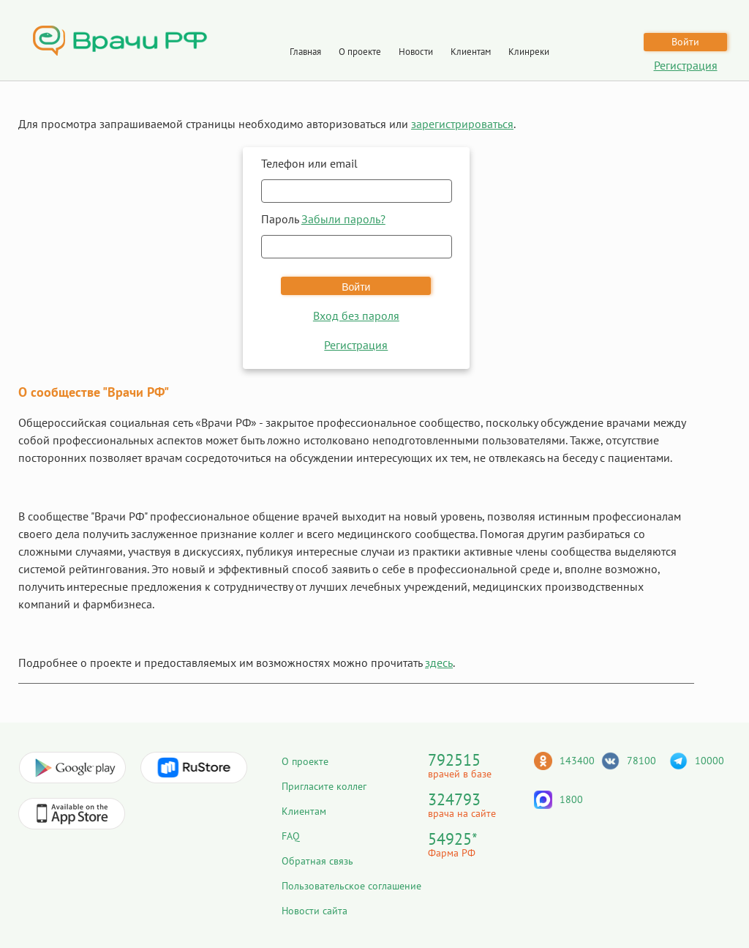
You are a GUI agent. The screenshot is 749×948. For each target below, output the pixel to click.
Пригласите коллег (324, 786)
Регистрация (686, 65)
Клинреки (528, 51)
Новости (416, 51)
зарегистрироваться (462, 123)
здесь (439, 662)
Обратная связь (317, 860)
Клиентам (471, 51)
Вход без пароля (356, 315)
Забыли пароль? (343, 219)
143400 (577, 760)
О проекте (360, 51)
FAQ (291, 836)
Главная (305, 51)
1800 (571, 799)
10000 (709, 760)
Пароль (323, 219)
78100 (641, 760)
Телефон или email (309, 163)
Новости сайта (314, 910)
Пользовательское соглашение (351, 885)
